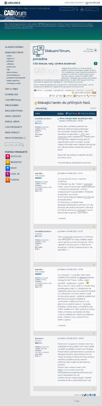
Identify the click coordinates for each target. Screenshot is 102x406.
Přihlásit (92, 96)
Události (68, 96)
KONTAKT (79, 3)
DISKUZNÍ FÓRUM (14, 52)
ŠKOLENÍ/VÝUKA (14, 110)
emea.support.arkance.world (72, 87)
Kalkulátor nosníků (33, 26)
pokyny (9, 56)
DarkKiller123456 (43, 118)
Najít (59, 96)
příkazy (7, 28)
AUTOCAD (13, 156)
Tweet (76, 401)
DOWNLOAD (11, 94)
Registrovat (81, 96)
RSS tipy (90, 49)
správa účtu (11, 67)
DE (98, 3)
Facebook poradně (75, 82)
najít (8, 70)
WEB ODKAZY (12, 132)
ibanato (39, 338)
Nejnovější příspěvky (83, 93)
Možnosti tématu (86, 113)
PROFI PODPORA (14, 138)
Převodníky (80, 26)
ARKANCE (69, 3)
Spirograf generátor (49, 26)
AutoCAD (89, 90)
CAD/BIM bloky (13, 100)
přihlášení (10, 61)
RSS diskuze (88, 51)
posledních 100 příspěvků (16, 78)
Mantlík (39, 173)
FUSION (12, 179)
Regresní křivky (64, 26)
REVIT (11, 168)
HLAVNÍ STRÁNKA (14, 47)
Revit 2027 (17, 26)
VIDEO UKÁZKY (13, 116)
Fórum (39, 90)
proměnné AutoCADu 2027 (22, 28)
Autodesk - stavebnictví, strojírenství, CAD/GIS (64, 90)
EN (94, 3)
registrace (10, 59)
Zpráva (60, 113)
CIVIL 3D (12, 174)
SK (91, 3)
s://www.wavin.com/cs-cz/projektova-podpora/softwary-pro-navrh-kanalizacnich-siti (75, 372)
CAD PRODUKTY (13, 127)
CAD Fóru (90, 80)
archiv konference (13, 75)
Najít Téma (71, 113)
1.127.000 (41, 24)
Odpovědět (41, 108)
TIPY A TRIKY (11, 89)
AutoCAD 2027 (77, 24)
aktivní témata (12, 72)
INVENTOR (13, 162)
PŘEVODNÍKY (12, 105)
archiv (93, 108)
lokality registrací (13, 81)
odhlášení (10, 64)
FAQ (53, 96)
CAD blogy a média (14, 83)
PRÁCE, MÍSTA (12, 121)
